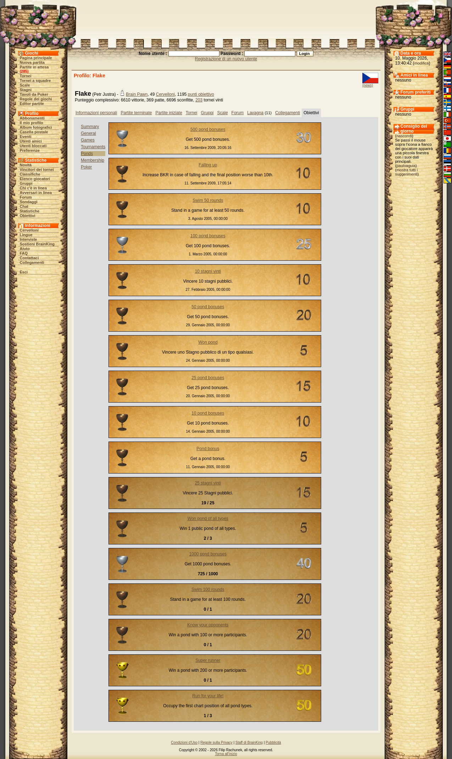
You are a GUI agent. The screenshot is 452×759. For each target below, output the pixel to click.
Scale (25, 85)
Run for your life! (207, 695)
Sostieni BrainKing (37, 244)
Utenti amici (31, 141)
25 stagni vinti (208, 483)
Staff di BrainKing (249, 742)
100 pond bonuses (207, 235)
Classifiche (30, 174)
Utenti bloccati (33, 146)
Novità (26, 165)
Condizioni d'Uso (184, 742)
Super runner (207, 660)
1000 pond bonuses (208, 554)
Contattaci (29, 258)
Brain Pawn (136, 94)
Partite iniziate (168, 112)
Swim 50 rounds (207, 200)
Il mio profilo (31, 123)
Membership (92, 160)
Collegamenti (32, 262)
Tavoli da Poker (34, 94)
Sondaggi (29, 202)
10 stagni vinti (208, 271)
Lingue (26, 235)
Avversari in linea (36, 192)
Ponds (87, 153)
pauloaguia (405, 166)
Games (88, 140)
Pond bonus (207, 448)
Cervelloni (29, 230)
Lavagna (255, 112)
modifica (421, 63)
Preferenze (30, 150)
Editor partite (32, 103)
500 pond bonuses (207, 129)
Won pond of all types (208, 518)
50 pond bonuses (207, 306)
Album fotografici (36, 127)
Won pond (208, 342)
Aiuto (25, 248)
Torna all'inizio (226, 754)
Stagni (26, 90)
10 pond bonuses (207, 413)
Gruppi (26, 183)
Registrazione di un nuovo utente (226, 58)
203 (198, 100)
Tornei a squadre (35, 80)
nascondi (404, 136)
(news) (367, 85)
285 (24, 71)
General (88, 133)
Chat (24, 206)
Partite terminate (136, 112)
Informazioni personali (96, 112)
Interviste (28, 239)
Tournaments (93, 146)
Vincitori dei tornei (37, 169)
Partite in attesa (34, 67)
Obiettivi (27, 216)
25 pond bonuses (207, 377)
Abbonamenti (32, 118)
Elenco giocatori (35, 179)
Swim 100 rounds (207, 589)
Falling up (208, 164)
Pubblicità (273, 742)
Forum (26, 197)
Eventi (26, 136)
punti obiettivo (201, 94)
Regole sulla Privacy (216, 742)
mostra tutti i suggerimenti (406, 172)
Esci (24, 272)
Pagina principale (36, 58)
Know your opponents (207, 624)
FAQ (24, 253)
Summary (90, 126)
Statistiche (30, 211)
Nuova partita (32, 62)
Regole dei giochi (36, 99)
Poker (86, 167)
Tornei (26, 76)
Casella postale (34, 132)
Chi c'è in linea (33, 188)
